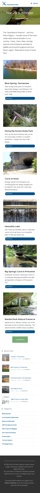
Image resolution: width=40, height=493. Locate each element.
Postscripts (6, 436)
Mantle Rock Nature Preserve (20, 319)
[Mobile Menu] (34, 3)
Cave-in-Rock (12, 178)
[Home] (12, 18)
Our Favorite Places (9, 433)
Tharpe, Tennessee (17, 357)
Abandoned (6, 414)
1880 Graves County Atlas (19, 399)
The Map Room (7, 444)
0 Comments (26, 359)
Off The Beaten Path (9, 425)
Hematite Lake (12, 226)
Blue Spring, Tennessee (17, 83)
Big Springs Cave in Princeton (20, 271)
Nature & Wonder (21, 18)
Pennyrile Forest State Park (19, 131)
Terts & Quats (7, 440)
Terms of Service (10, 483)
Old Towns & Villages (9, 429)
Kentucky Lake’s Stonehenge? (21, 378)
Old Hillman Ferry (16, 389)
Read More (9, 98)
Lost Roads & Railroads (10, 417)
